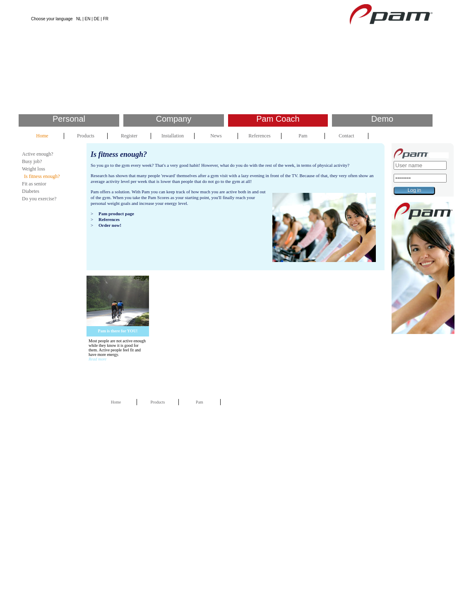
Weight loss (33, 169)
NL (78, 19)
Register (129, 136)
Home (42, 136)
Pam (302, 136)
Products (85, 136)
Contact (346, 136)
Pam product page (116, 213)
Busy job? (32, 161)
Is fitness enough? (42, 176)
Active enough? (37, 154)
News (215, 136)
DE (97, 19)
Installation (172, 136)
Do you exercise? (39, 199)
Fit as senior (34, 184)
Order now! (110, 225)
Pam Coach (278, 118)
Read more (97, 359)
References (259, 136)
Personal (69, 118)
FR (105, 19)
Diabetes (30, 191)
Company (174, 118)
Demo (382, 118)
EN (88, 19)
